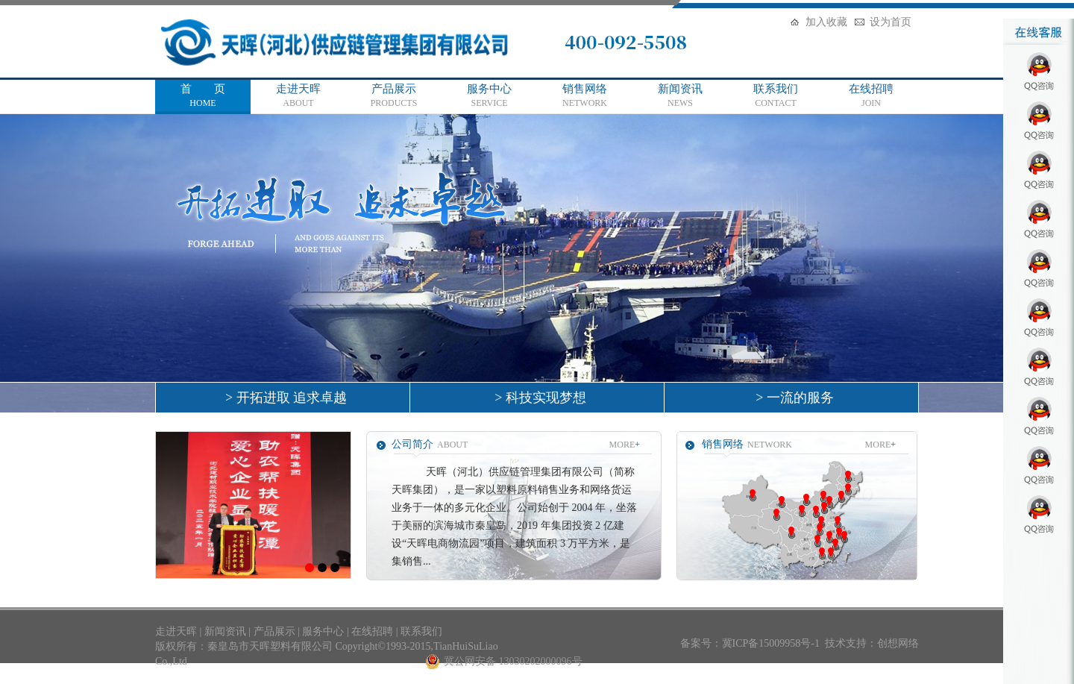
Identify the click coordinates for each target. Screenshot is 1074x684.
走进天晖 (298, 96)
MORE (624, 444)
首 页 (203, 96)
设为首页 (890, 22)
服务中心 (489, 96)
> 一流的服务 (791, 397)
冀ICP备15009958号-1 (771, 643)
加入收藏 (826, 22)
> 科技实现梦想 (537, 397)
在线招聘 (871, 96)
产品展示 (394, 96)
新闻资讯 (680, 96)
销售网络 (584, 96)
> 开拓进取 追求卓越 (283, 397)
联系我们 (775, 96)
